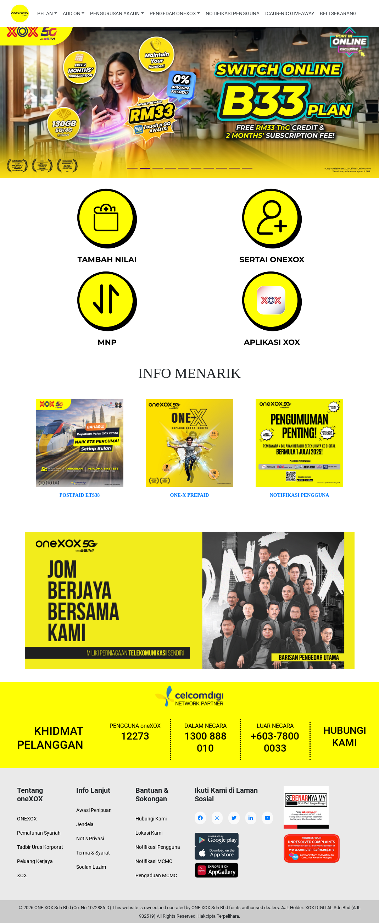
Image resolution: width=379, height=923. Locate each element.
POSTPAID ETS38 (80, 495)
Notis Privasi (90, 838)
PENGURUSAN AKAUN (115, 13)
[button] (28, 92)
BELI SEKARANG (338, 13)
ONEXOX (27, 819)
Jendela (85, 824)
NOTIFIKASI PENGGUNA (233, 13)
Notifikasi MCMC (153, 861)
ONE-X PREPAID (189, 495)
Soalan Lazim (91, 867)
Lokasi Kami (148, 833)
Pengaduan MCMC (156, 875)
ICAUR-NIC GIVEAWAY (289, 13)
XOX (22, 875)
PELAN (45, 13)
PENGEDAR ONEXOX (173, 13)
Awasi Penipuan (94, 810)
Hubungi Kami (151, 819)
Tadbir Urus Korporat (40, 847)
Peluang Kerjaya (35, 861)
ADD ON (71, 13)
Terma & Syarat (93, 853)
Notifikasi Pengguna (157, 847)
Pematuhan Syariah (39, 833)
